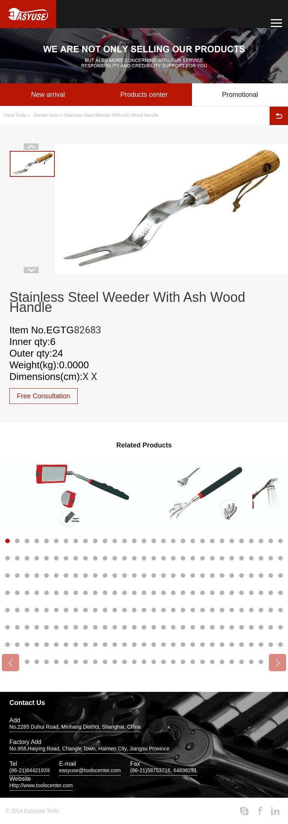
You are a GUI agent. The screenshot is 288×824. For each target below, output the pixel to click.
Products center (144, 94)
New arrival (48, 94)
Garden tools (46, 115)
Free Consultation (43, 396)
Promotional (240, 94)
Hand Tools (15, 115)
